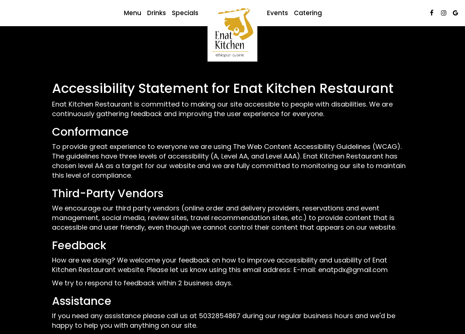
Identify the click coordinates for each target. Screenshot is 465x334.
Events (277, 13)
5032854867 (219, 315)
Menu (132, 13)
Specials (185, 13)
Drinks (156, 13)
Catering (308, 13)
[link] (232, 34)
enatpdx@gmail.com (353, 269)
